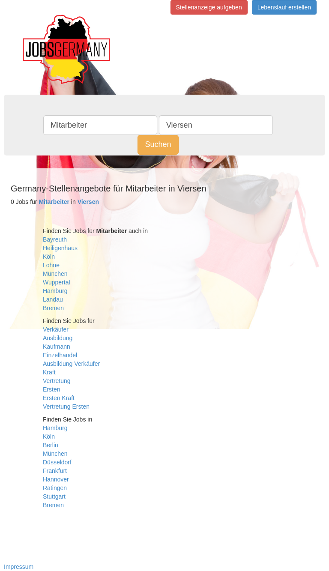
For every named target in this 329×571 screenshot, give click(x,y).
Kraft (49, 372)
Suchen (158, 144)
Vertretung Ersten (66, 406)
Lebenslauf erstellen (284, 7)
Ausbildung (57, 338)
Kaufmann (56, 346)
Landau (53, 299)
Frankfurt (55, 470)
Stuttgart (54, 496)
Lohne (51, 265)
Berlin (50, 445)
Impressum (18, 566)
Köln (49, 256)
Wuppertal (56, 282)
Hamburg (55, 290)
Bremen (53, 308)
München (55, 273)
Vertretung (57, 380)
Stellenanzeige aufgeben (209, 7)
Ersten (51, 389)
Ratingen (55, 487)
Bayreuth (55, 239)
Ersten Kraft (59, 398)
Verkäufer (56, 329)
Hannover (56, 479)
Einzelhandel (60, 355)
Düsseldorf (57, 462)
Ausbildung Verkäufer (71, 363)
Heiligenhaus (60, 248)
